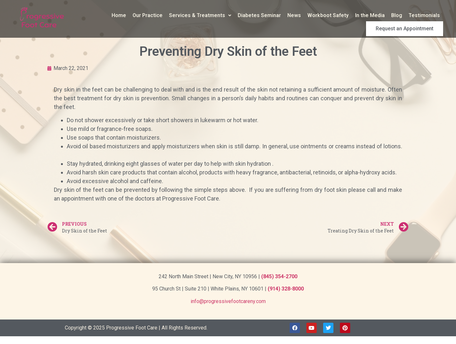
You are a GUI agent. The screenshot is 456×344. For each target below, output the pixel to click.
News (294, 15)
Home (119, 15)
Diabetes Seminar (259, 15)
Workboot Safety (328, 15)
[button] (200, 15)
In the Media (370, 15)
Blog (396, 15)
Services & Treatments (200, 15)
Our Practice (148, 15)
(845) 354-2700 (279, 276)
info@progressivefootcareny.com (228, 301)
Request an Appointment (411, 27)
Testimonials (424, 15)
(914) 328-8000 (286, 289)
